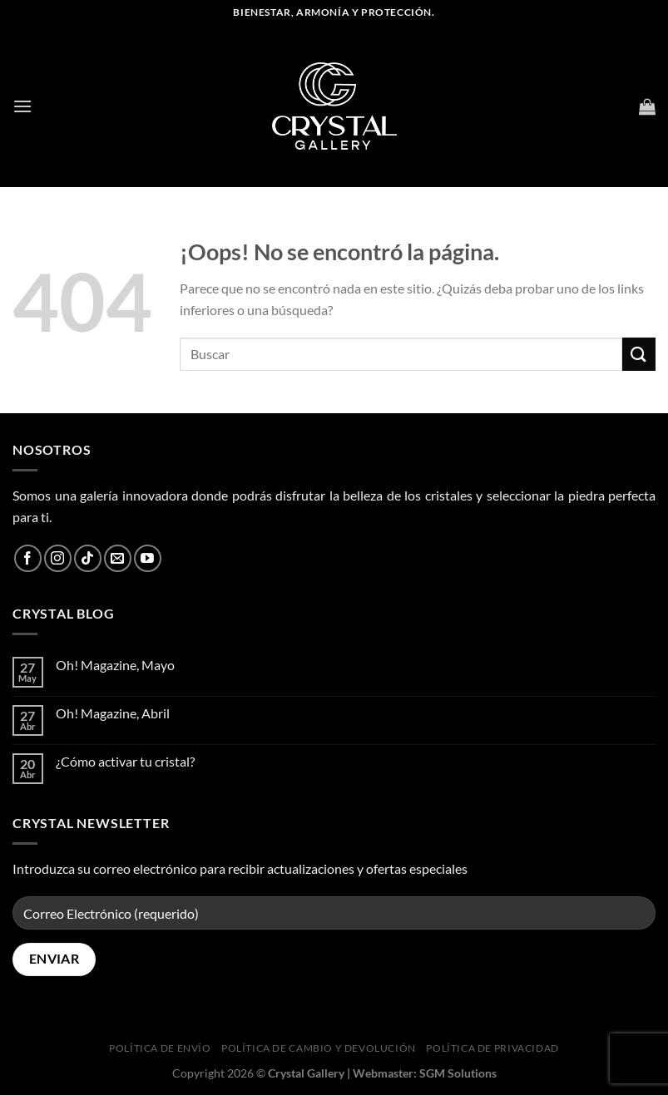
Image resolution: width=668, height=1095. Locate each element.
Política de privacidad (492, 1048)
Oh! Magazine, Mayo (115, 665)
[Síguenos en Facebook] (28, 558)
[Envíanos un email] (117, 558)
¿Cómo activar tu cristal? (125, 761)
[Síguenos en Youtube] (147, 558)
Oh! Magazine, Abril (113, 713)
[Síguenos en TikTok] (87, 558)
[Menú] (22, 106)
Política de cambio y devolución (318, 1048)
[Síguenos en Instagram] (58, 558)
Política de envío (159, 1048)
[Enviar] (639, 354)
